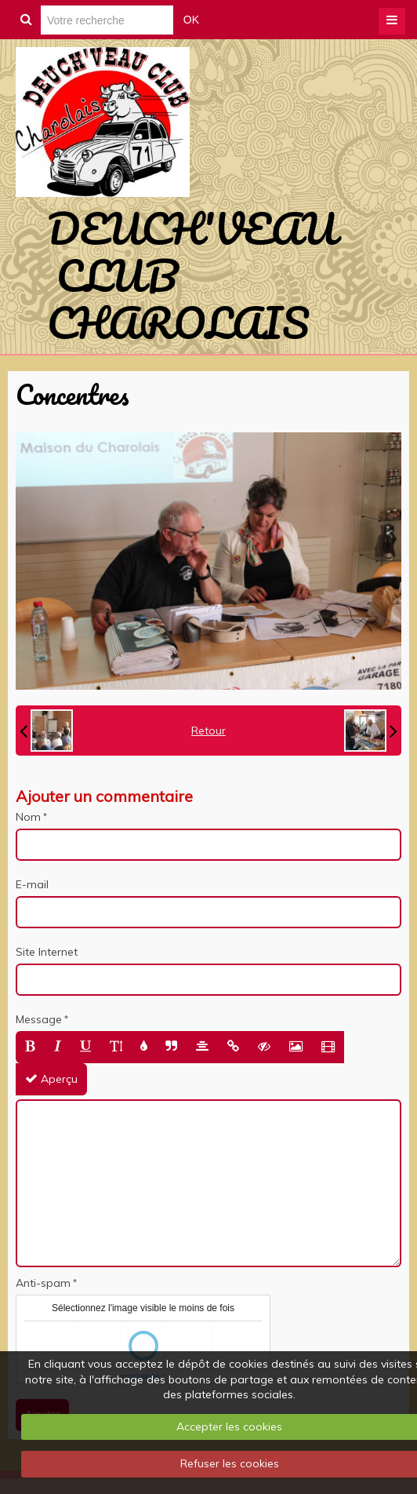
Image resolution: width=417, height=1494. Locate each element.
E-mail (32, 884)
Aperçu (51, 1079)
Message (39, 1019)
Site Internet (47, 952)
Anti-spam (43, 1283)
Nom (28, 817)
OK (191, 19)
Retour (208, 730)
